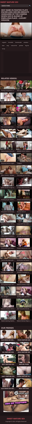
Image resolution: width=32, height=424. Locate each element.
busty (3, 49)
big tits (27, 45)
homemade (18, 42)
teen (3, 45)
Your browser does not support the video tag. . (16, 31)
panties (21, 45)
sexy (8, 45)
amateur (26, 42)
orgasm (4, 42)
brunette (10, 42)
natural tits (14, 45)
